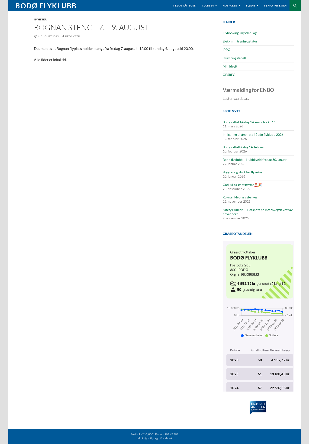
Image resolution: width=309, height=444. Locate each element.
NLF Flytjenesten (275, 5)
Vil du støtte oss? (184, 5)
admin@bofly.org (147, 438)
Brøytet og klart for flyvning (242, 172)
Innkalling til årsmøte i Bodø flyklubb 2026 (253, 134)
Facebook (166, 438)
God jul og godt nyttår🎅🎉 (242, 185)
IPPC (226, 50)
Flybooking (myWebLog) (240, 33)
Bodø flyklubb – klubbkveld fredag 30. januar (255, 160)
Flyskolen (230, 5)
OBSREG (229, 75)
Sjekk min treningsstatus (240, 41)
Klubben (208, 5)
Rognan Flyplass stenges (240, 197)
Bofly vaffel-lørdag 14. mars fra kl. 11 (249, 122)
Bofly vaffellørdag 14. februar (244, 147)
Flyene (250, 5)
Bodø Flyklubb (46, 5)
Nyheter (40, 19)
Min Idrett (230, 66)
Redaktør (72, 36)
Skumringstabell (234, 58)
